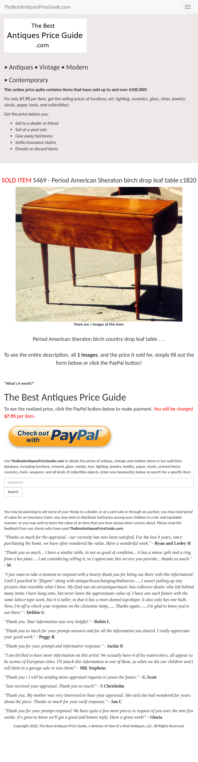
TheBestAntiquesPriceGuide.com (37, 7)
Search (13, 491)
